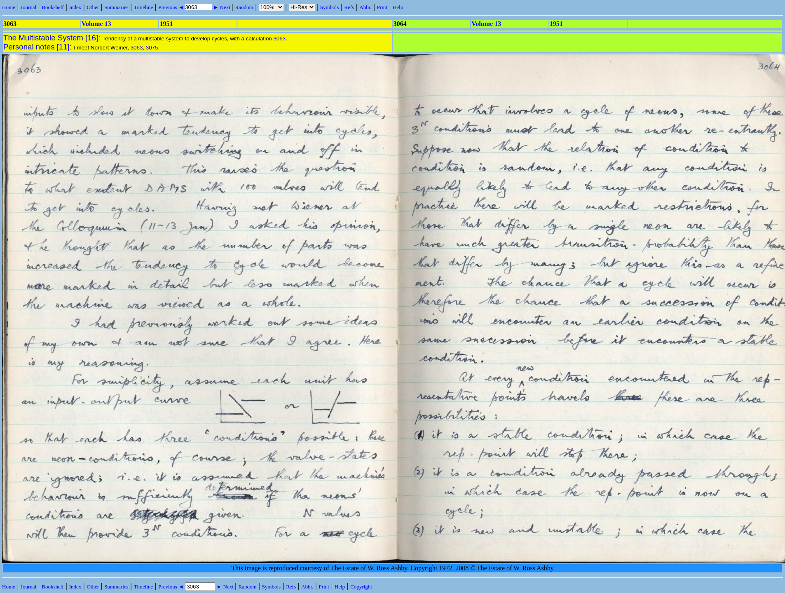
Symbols (329, 7)
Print (382, 7)
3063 (279, 38)
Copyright (361, 587)
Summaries (116, 7)
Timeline (143, 7)
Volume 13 (96, 23)
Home (8, 7)
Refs (349, 7)
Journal (28, 7)
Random (244, 7)
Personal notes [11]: (38, 46)
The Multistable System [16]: (53, 37)
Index (75, 7)
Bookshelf (52, 7)
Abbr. (365, 7)
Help (398, 7)
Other (93, 7)
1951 (166, 23)
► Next (222, 7)
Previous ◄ (171, 7)
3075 (152, 48)
